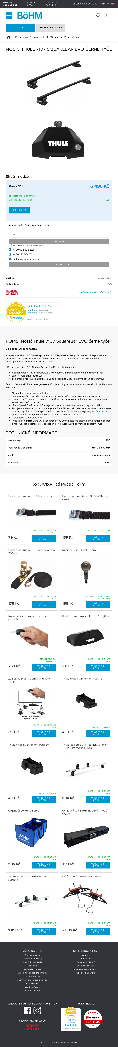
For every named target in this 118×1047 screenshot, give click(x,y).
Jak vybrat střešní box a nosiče (32, 980)
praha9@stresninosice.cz (26, 259)
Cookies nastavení (85, 973)
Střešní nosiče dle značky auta (32, 973)
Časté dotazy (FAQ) (32, 962)
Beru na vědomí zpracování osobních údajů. (28, 245)
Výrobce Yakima (32, 987)
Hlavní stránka (32, 4)
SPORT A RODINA (50, 27)
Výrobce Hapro (32, 990)
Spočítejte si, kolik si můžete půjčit (95, 292)
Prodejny (32, 965)
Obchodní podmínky (52, 4)
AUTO (20, 27)
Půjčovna (88, 4)
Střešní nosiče (21, 37)
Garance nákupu (32, 955)
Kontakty (100, 4)
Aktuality (85, 955)
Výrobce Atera (32, 983)
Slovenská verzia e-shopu (85, 969)
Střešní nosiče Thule (85, 965)
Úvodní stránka (8, 37)
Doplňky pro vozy (32, 976)
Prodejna (75, 4)
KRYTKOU (102, 411)
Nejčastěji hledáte (32, 969)
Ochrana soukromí (85, 962)
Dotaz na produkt (59, 264)
